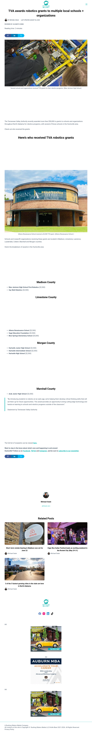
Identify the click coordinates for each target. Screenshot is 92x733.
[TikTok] (52, 613)
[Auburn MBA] (46, 671)
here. (35, 443)
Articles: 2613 (46, 506)
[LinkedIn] (48, 613)
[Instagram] (44, 613)
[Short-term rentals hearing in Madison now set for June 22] (24, 533)
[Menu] (86, 4)
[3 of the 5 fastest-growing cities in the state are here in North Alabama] (24, 569)
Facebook (26, 451)
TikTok (33, 451)
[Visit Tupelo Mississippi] (46, 639)
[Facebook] (40, 613)
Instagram (43, 451)
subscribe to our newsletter (69, 451)
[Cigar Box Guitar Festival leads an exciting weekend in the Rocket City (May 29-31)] (67, 533)
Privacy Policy (9, 729)
